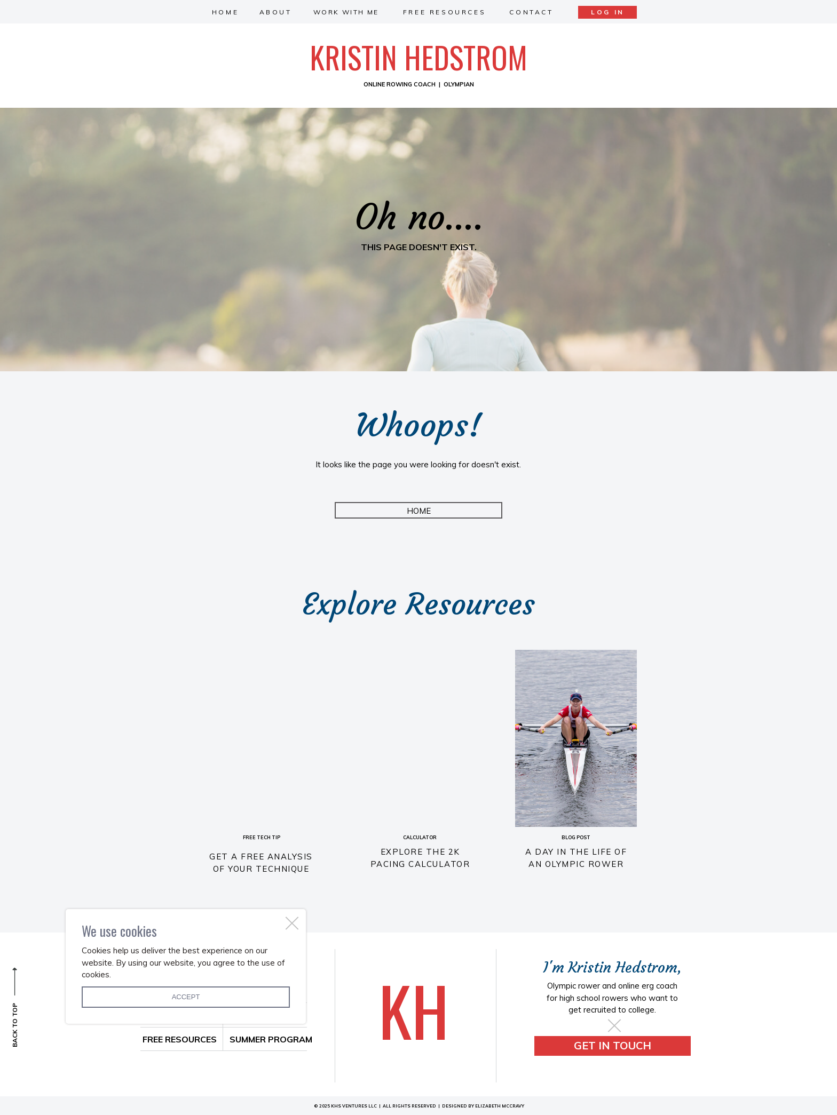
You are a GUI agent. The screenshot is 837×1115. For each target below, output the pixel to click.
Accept (186, 997)
